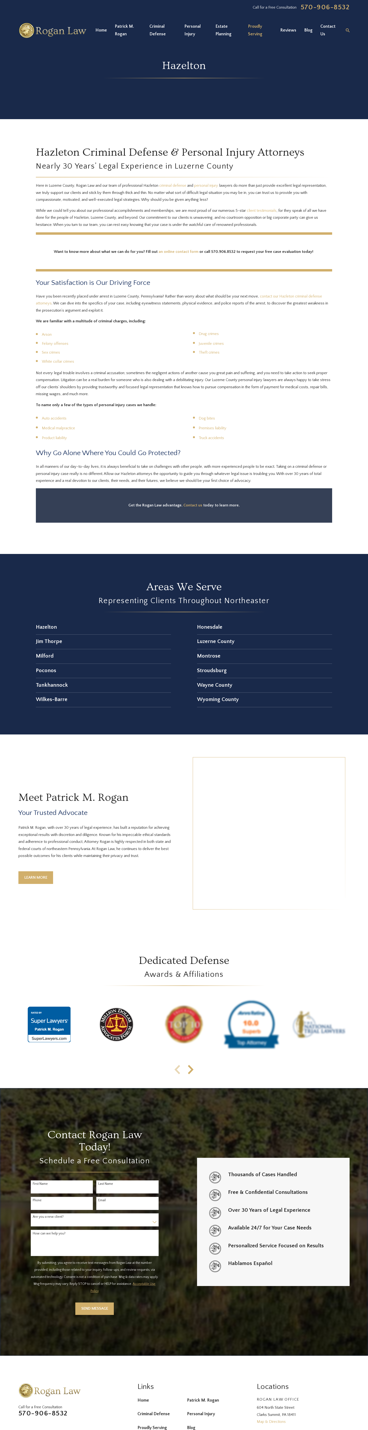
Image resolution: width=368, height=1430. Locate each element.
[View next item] (190, 1010)
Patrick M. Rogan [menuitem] (124, 30)
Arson (47, 334)
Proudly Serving (152, 1368)
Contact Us (147, 1381)
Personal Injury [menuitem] (192, 30)
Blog (191, 1368)
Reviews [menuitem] (288, 30)
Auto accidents (54, 418)
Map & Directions (271, 1362)
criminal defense (172, 185)
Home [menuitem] (101, 30)
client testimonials (261, 210)
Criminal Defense (153, 1354)
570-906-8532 (325, 7)
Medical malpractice (58, 428)
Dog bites (207, 418)
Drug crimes (209, 334)
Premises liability (212, 428)
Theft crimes (209, 352)
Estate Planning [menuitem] (223, 30)
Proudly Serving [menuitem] (255, 30)
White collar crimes (58, 361)
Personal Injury (201, 1354)
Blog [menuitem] (308, 30)
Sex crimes (51, 352)
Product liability (54, 438)
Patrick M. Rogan (203, 1340)
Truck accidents (211, 438)
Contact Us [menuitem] (327, 30)
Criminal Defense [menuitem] (157, 30)
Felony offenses (55, 343)
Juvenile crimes (211, 343)
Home (143, 1340)
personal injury (206, 185)
